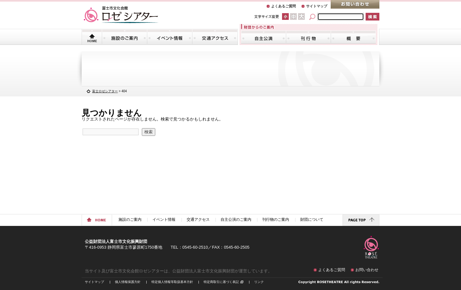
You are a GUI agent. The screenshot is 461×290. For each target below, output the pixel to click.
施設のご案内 (124, 37)
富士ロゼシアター (105, 91)
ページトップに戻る (361, 220)
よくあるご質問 (283, 6)
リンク (259, 282)
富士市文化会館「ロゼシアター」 (121, 14)
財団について (353, 37)
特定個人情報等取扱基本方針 (172, 282)
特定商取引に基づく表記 (221, 282)
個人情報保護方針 (128, 282)
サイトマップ (316, 6)
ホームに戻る (97, 220)
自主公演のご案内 (263, 37)
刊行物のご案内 (308, 37)
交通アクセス (214, 37)
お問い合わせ (355, 4)
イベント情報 (169, 37)
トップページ (92, 37)
